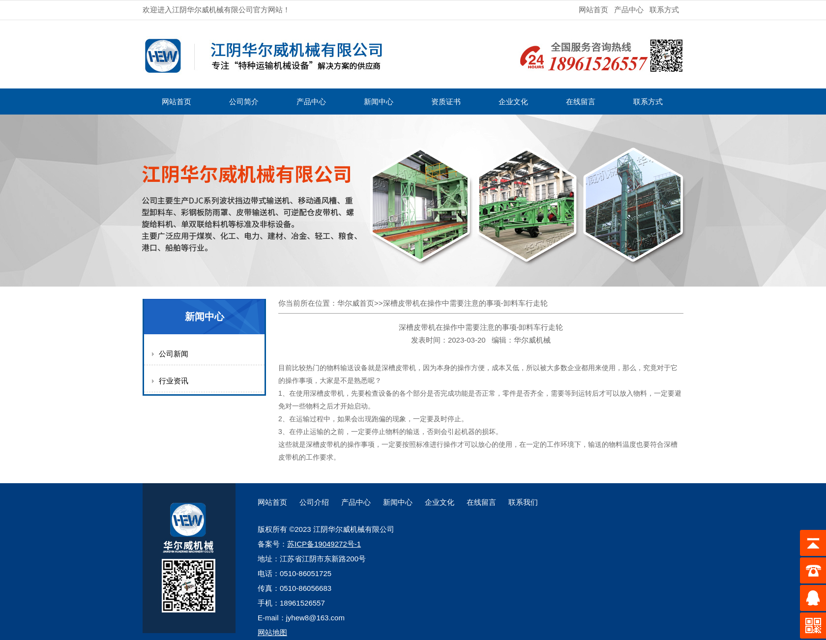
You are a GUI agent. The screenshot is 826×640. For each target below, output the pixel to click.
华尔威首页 (355, 303)
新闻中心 (378, 101)
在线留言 (580, 101)
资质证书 (446, 101)
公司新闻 (173, 353)
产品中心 (629, 9)
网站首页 (593, 9)
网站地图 (272, 632)
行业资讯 (173, 381)
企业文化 (513, 101)
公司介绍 (314, 502)
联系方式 (664, 9)
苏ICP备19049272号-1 (324, 544)
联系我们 (523, 502)
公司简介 (244, 101)
